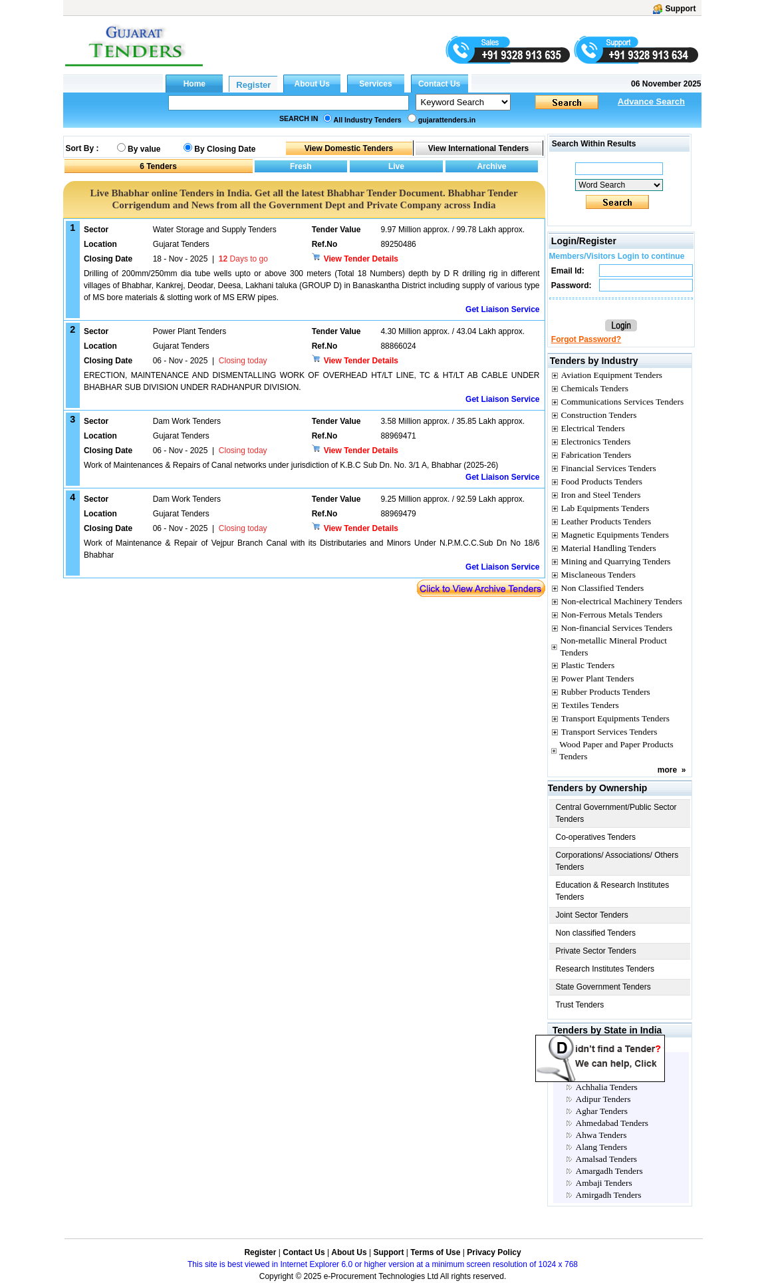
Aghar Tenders (602, 1111)
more (667, 770)
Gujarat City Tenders (601, 1046)
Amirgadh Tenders (609, 1195)
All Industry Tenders (368, 120)
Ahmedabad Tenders (612, 1123)
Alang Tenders (602, 1147)
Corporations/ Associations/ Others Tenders (617, 861)
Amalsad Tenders (606, 1159)
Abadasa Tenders (606, 1075)
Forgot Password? (586, 339)
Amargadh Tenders (609, 1171)
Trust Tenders (580, 1004)
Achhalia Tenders (607, 1087)
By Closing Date (224, 149)
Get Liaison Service (502, 309)
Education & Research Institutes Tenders (613, 891)
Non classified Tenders (596, 933)
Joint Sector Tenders (592, 915)
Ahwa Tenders (601, 1135)
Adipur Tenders (603, 1099)
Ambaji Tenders (604, 1183)
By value (144, 149)
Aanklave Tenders (608, 1063)
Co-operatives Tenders (596, 837)
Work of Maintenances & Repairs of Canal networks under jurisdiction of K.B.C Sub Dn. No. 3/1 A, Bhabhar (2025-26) (291, 465)
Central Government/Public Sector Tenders (616, 813)
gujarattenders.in (446, 120)
